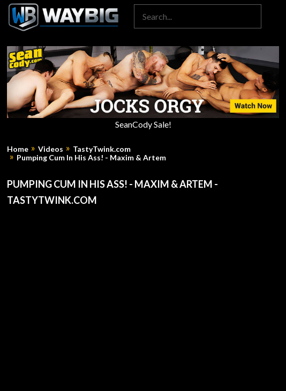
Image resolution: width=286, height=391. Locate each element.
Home (17, 149)
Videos (50, 149)
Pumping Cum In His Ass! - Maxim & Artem (91, 157)
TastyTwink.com (102, 149)
